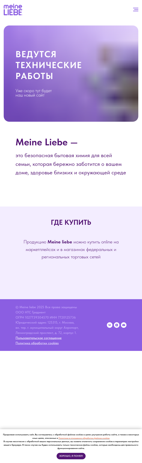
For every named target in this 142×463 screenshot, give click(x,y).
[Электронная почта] (123, 325)
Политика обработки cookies (37, 343)
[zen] (116, 325)
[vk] (109, 325)
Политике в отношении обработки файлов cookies (84, 438)
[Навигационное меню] (135, 9)
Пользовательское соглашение (39, 338)
